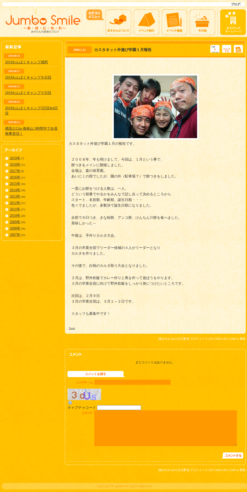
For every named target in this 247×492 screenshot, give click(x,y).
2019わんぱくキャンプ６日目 (28, 77)
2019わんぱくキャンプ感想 (26, 62)
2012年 (15, 203)
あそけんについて (118, 22)
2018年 (15, 164)
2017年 (15, 171)
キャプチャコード (81, 408)
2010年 (15, 216)
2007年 (15, 235)
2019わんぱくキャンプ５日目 (28, 93)
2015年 (15, 184)
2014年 (15, 190)
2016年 (15, 177)
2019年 (15, 158)
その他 (202, 22)
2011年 (15, 209)
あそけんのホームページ (233, 22)
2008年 (15, 228)
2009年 (15, 222)
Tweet (72, 328)
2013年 (15, 196)
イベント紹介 (146, 22)
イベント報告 (174, 22)
